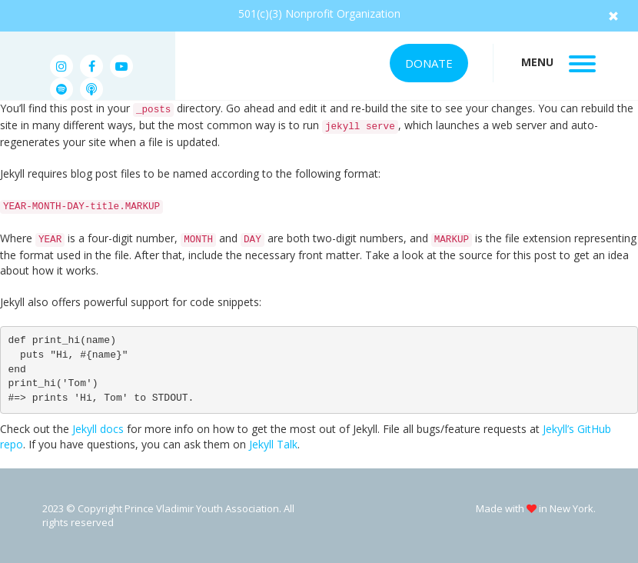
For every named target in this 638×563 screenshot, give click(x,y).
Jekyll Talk (273, 444)
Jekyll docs (98, 428)
